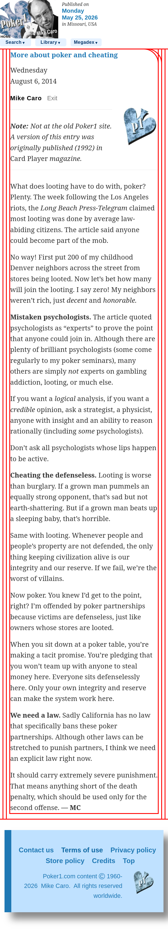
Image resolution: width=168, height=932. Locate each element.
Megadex (86, 42)
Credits (103, 861)
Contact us (36, 850)
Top (129, 861)
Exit (52, 98)
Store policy (65, 861)
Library (51, 42)
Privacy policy (133, 850)
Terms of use (82, 850)
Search (16, 42)
